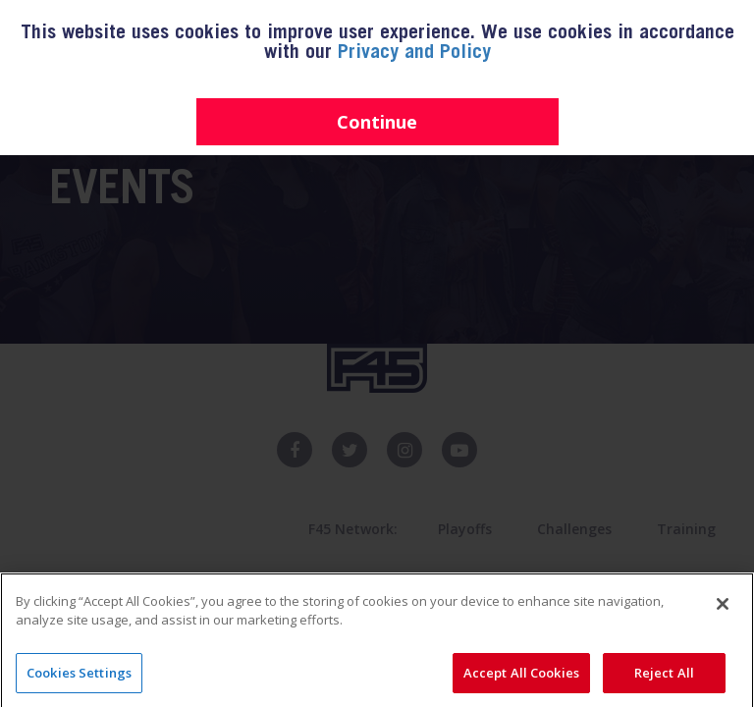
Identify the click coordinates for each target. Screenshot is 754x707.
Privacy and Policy (414, 54)
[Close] (722, 627)
